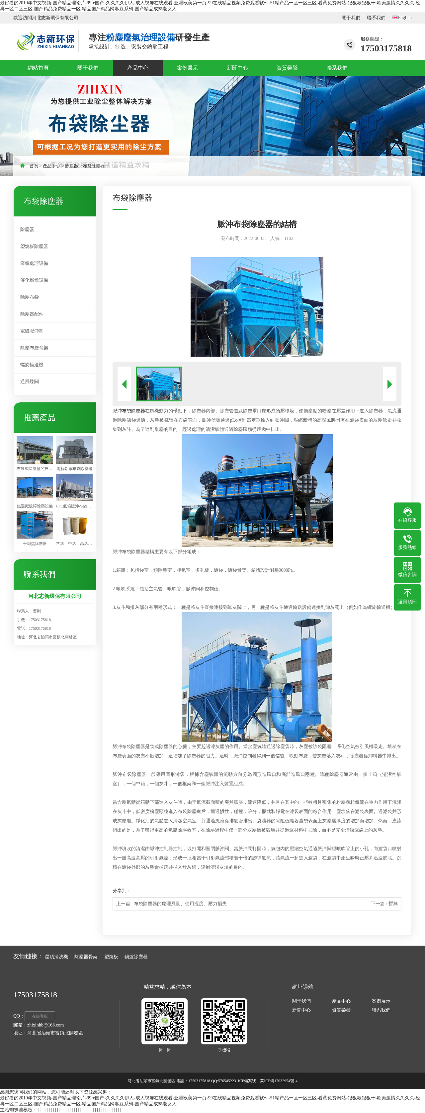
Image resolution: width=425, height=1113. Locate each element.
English (402, 17)
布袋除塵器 (94, 165)
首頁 (34, 165)
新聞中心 (301, 1010)
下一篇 (384, 903)
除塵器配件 (31, 314)
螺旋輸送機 (31, 364)
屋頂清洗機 (56, 956)
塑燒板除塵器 (34, 246)
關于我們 (351, 17)
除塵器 (71, 165)
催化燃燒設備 (34, 280)
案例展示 (381, 1001)
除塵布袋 (29, 297)
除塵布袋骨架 (34, 347)
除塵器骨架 (86, 956)
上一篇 (171, 903)
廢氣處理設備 (34, 263)
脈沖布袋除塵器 (129, 410)
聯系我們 (376, 17)
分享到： (122, 890)
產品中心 (51, 165)
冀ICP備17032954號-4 (279, 1081)
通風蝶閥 (29, 381)
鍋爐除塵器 (136, 956)
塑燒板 (111, 956)
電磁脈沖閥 (31, 330)
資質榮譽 (341, 1010)
